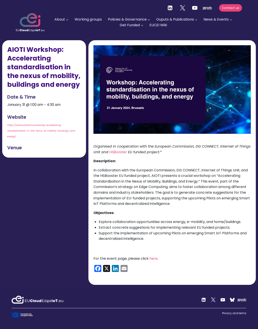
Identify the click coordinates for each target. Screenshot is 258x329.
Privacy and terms (234, 313)
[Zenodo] (241, 299)
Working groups (88, 19)
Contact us (230, 8)
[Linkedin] (170, 8)
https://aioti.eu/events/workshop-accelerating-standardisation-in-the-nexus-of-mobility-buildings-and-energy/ (41, 131)
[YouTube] (195, 8)
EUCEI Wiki (158, 25)
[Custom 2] (232, 299)
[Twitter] (182, 8)
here (153, 258)
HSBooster (118, 152)
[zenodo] (207, 8)
